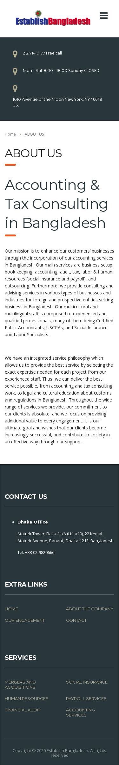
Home (10, 134)
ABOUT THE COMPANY (89, 608)
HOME (11, 608)
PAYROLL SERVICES (86, 698)
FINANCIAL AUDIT (22, 709)
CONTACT (76, 620)
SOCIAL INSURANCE (87, 682)
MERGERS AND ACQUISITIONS (20, 684)
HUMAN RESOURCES (27, 698)
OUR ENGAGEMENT (25, 620)
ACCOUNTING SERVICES (80, 712)
